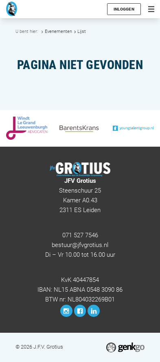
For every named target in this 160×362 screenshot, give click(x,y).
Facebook (80, 311)
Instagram (66, 311)
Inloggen (124, 9)
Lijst (81, 31)
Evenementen (58, 31)
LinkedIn (94, 311)
